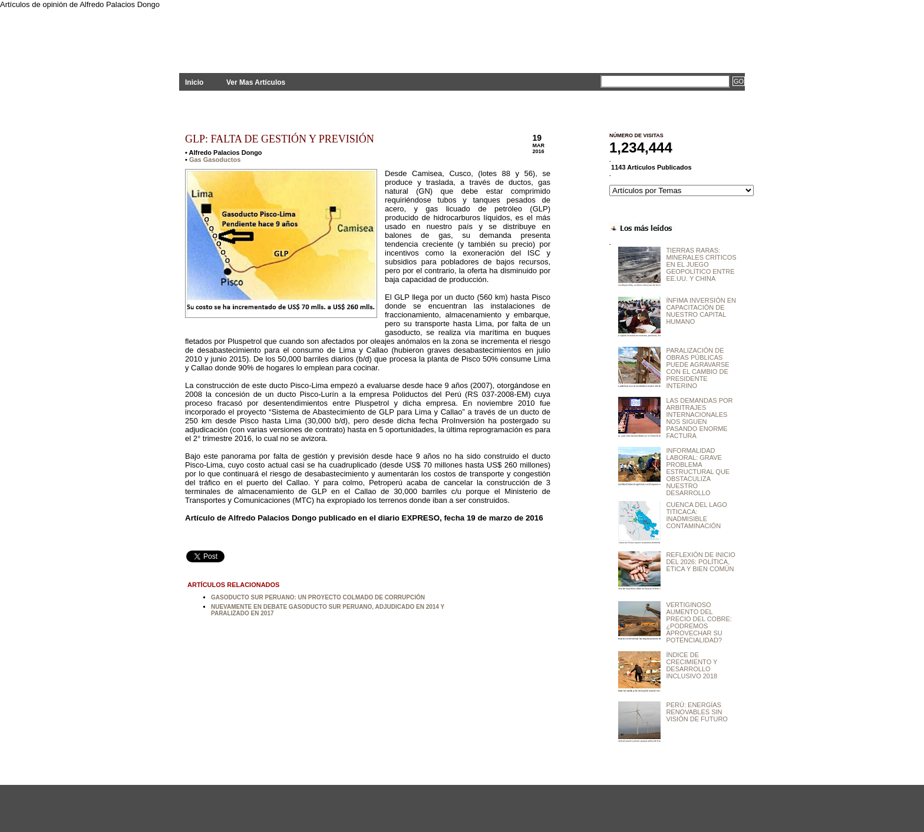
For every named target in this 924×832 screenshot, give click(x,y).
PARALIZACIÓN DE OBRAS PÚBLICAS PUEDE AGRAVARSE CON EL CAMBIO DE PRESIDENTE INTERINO (697, 368)
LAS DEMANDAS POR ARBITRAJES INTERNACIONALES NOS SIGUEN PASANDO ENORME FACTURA (699, 418)
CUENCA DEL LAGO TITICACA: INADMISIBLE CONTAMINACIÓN (696, 515)
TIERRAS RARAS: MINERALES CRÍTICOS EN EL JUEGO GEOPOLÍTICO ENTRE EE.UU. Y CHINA (701, 264)
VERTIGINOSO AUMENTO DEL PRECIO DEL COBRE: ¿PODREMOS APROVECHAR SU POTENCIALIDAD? (698, 622)
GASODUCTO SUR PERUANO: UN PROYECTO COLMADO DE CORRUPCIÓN (318, 597)
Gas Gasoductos (214, 159)
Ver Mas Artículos (255, 82)
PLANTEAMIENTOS (285, 34)
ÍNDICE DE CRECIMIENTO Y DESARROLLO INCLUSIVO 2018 (691, 665)
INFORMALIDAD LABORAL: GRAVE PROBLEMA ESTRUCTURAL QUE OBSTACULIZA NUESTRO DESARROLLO (698, 471)
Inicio (194, 82)
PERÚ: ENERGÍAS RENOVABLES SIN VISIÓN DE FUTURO (697, 711)
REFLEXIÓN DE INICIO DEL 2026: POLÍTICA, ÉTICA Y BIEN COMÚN (700, 561)
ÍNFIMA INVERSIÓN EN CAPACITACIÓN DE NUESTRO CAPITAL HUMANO (701, 311)
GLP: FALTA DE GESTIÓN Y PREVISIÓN (279, 139)
